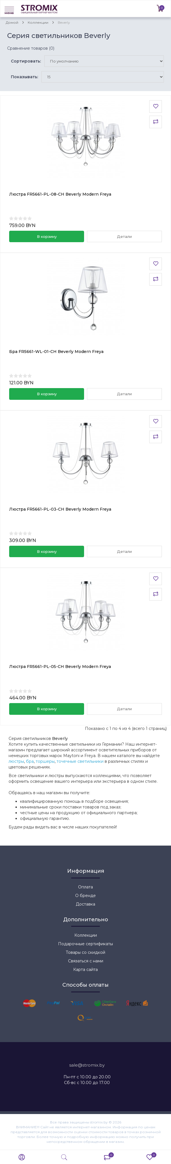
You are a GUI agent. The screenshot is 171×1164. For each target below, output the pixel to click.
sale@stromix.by (87, 1065)
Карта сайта (85, 969)
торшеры (45, 761)
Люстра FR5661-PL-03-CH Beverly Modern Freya (60, 509)
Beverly (64, 22)
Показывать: (24, 76)
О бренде (85, 895)
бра (30, 761)
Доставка (85, 904)
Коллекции (38, 22)
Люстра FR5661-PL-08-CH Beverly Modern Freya (60, 194)
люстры (16, 761)
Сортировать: (26, 61)
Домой (12, 22)
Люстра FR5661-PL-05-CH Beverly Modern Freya (60, 666)
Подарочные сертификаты (85, 943)
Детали (124, 236)
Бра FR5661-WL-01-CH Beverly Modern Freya (56, 351)
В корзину (47, 236)
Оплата (85, 887)
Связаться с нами (85, 961)
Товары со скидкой (85, 952)
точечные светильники (80, 761)
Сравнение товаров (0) (30, 48)
